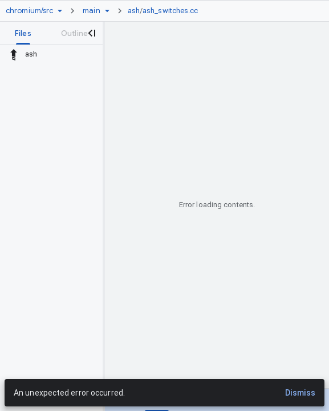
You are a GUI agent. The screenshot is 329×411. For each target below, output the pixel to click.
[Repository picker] (59, 11)
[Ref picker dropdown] (107, 11)
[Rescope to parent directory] (13, 54)
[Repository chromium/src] (29, 11)
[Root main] (91, 11)
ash (134, 10)
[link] (166, 10)
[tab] (23, 33)
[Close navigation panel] (91, 33)
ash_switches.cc (170, 10)
